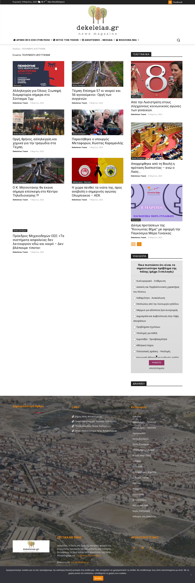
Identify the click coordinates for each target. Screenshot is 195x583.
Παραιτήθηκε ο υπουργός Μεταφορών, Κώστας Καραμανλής (97, 141)
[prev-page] (133, 244)
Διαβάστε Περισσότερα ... (90, 555)
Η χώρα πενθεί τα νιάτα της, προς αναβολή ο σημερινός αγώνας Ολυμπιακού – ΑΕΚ (97, 191)
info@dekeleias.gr (80, 562)
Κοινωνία (17, 85)
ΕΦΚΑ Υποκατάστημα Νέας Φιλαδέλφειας (94, 430)
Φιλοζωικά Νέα (140, 505)
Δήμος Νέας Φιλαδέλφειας (87, 416)
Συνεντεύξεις (139, 499)
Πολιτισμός (138, 494)
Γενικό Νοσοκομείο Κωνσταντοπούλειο (94, 421)
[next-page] (139, 244)
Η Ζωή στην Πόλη (142, 455)
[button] (178, 40)
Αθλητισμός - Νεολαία (82, 182)
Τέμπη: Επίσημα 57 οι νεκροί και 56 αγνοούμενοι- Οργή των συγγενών (96, 95)
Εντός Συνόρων (79, 85)
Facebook (177, 2)
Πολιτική (137, 488)
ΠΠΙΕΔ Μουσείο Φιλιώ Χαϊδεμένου (91, 426)
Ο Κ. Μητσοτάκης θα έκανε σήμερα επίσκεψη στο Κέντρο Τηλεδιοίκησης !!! (35, 191)
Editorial (137, 416)
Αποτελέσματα (156, 368)
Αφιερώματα (139, 433)
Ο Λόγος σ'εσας (141, 477)
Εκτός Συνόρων (141, 438)
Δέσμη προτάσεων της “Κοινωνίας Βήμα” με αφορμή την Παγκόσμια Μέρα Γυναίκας (155, 229)
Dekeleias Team (20, 103)
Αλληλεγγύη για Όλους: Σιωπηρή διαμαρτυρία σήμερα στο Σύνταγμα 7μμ (37, 95)
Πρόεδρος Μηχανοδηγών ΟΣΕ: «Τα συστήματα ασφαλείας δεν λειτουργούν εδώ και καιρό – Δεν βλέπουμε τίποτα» (38, 242)
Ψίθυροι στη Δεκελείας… (145, 516)
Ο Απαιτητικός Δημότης (144, 472)
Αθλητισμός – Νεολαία (144, 422)
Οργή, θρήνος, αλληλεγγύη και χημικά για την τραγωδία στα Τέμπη (35, 143)
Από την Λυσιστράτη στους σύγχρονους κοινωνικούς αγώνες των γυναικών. (156, 106)
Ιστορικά (137, 460)
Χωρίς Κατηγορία (141, 510)
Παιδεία (136, 483)
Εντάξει (98, 578)
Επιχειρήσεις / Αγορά (143, 449)
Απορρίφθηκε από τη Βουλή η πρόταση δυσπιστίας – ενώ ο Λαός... (153, 168)
